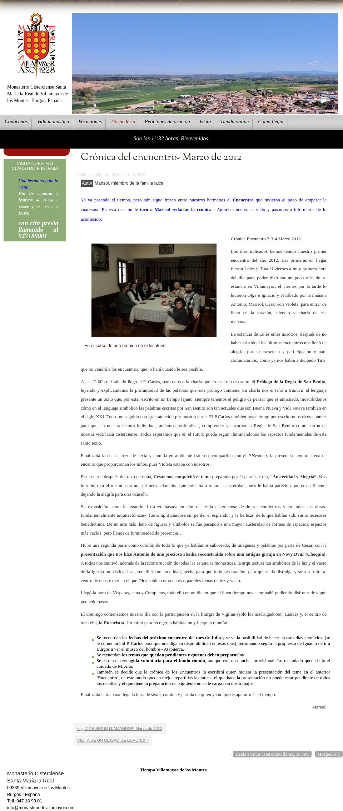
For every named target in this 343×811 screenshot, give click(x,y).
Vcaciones (90, 121)
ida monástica (53, 121)
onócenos (16, 121)
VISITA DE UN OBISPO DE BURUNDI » (113, 740)
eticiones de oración (167, 121)
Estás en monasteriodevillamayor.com (272, 754)
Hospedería (329, 754)
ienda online (234, 121)
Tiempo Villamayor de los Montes (173, 769)
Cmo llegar (271, 121)
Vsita (205, 121)
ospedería (123, 121)
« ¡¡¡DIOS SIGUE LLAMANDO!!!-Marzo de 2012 (119, 728)
